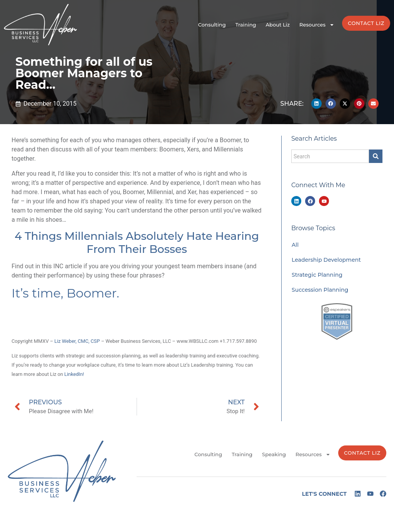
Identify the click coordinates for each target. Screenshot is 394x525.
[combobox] (330, 156)
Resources (316, 24)
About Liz (278, 25)
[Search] (375, 156)
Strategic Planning (317, 274)
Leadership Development (326, 259)
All (295, 244)
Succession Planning (320, 289)
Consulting (212, 25)
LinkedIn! (74, 374)
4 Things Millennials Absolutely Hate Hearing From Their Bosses (137, 242)
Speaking (274, 454)
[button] (316, 103)
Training (245, 25)
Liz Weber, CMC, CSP (77, 341)
